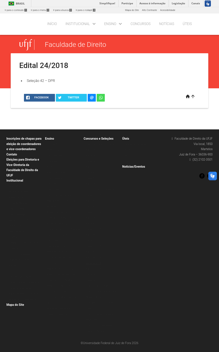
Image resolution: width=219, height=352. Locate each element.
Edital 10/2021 (93, 167)
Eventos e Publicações (59, 195)
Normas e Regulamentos (22, 254)
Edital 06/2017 (93, 280)
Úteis (187, 24)
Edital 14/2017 (93, 183)
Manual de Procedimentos (22, 299)
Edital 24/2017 (93, 274)
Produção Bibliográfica (21, 203)
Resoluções (15, 265)
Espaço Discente (56, 172)
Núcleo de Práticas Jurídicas (24, 293)
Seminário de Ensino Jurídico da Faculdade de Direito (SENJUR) (62, 257)
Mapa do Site (132, 10)
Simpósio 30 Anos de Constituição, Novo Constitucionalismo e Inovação (63, 291)
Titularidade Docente (97, 285)
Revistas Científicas (57, 314)
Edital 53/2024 (93, 149)
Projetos (13, 237)
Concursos (141, 24)
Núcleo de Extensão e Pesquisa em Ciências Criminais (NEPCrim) (64, 235)
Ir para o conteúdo (16, 10)
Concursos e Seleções (98, 138)
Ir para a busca (62, 10)
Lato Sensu (53, 183)
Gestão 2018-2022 (18, 225)
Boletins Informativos (58, 212)
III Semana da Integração (60, 308)
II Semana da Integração (60, 223)
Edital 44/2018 (93, 257)
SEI (126, 155)
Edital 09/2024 (93, 212)
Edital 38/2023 (93, 223)
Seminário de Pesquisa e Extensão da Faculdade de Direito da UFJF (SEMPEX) (61, 275)
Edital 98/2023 (93, 246)
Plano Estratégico (18, 214)
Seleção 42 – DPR (41, 80)
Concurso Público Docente (100, 144)
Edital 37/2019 (93, 172)
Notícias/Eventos (133, 166)
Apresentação (16, 186)
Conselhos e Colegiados (21, 276)
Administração (16, 197)
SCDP (127, 149)
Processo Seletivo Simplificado (102, 189)
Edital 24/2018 (93, 263)
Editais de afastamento (21, 288)
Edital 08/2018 (93, 269)
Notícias (166, 24)
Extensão (52, 167)
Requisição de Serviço (136, 144)
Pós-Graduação (55, 178)
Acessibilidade (167, 10)
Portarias (13, 271)
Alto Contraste (149, 10)
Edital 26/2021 (93, 161)
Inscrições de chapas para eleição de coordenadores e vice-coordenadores (23, 144)
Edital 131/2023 (94, 155)
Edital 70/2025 (93, 229)
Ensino (110, 24)
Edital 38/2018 (93, 178)
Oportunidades (55, 155)
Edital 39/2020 (93, 251)
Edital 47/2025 (93, 206)
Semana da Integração (59, 246)
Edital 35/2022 (93, 201)
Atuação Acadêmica (19, 191)
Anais (50, 303)
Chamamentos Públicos (21, 259)
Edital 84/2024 (93, 235)
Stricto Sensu (54, 189)
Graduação (53, 144)
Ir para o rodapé (85, 10)
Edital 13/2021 (93, 217)
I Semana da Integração (60, 217)
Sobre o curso (54, 149)
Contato (11, 154)
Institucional (77, 24)
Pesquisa (52, 161)
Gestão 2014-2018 (18, 220)
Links (127, 161)
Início (52, 24)
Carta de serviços (18, 231)
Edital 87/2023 (93, 240)
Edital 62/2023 (93, 195)
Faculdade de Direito (75, 45)
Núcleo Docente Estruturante (24, 282)
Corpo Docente (16, 208)
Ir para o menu (40, 10)
